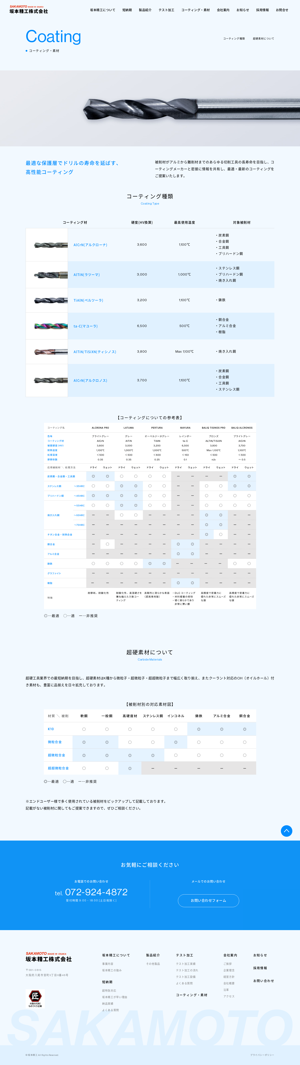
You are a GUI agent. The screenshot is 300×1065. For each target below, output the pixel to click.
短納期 (127, 10)
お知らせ (242, 10)
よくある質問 (110, 1013)
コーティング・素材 (195, 10)
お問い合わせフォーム (208, 904)
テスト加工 (166, 10)
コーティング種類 (234, 38)
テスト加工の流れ (187, 974)
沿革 (226, 993)
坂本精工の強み (112, 974)
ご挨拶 (227, 967)
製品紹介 (145, 10)
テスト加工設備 (186, 980)
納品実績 (107, 1007)
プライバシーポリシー (262, 1055)
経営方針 (229, 980)
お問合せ (282, 10)
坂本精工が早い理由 (114, 1000)
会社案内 (223, 10)
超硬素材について (263, 38)
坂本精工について (102, 10)
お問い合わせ (263, 984)
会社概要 (229, 987)
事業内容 (107, 967)
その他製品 (153, 967)
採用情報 (262, 10)
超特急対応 (109, 994)
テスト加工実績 (186, 967)
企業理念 (229, 974)
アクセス (229, 1000)
